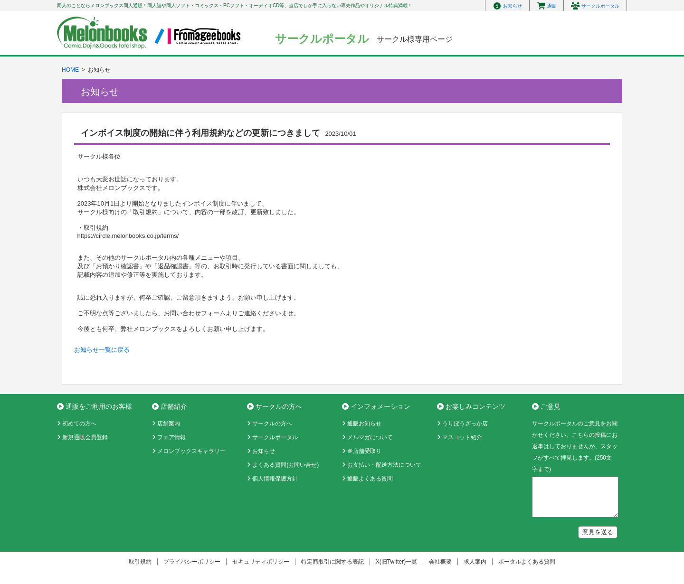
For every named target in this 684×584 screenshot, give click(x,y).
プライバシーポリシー (191, 561)
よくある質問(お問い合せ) (285, 465)
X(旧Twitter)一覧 (396, 561)
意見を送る (597, 532)
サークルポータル (275, 437)
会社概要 (440, 561)
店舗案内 (168, 423)
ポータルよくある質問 (526, 561)
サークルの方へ (272, 423)
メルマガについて (370, 437)
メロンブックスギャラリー (191, 451)
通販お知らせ (364, 423)
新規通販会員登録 (85, 437)
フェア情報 (171, 437)
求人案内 (475, 561)
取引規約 (140, 561)
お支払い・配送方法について (384, 465)
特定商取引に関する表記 (332, 561)
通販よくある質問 (370, 478)
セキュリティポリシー (260, 561)
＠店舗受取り (364, 451)
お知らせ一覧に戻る (102, 349)
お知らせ (263, 451)
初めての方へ (79, 423)
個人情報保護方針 (275, 478)
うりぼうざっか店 (465, 423)
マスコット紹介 (462, 437)
